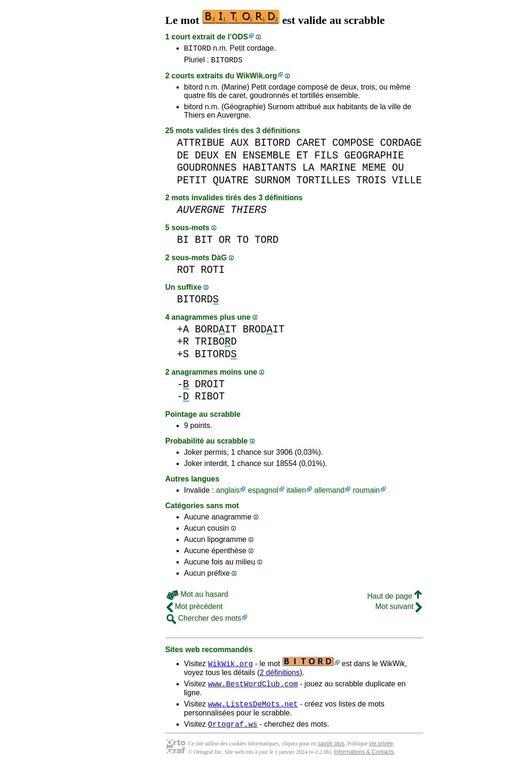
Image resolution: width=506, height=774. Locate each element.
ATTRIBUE (201, 145)
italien (296, 493)
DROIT (210, 387)
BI (183, 242)
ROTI (213, 272)
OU (398, 170)
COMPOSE (353, 145)
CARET (311, 145)
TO (243, 242)
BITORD (197, 49)
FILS (326, 158)
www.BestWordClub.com (253, 688)
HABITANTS (269, 170)
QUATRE (231, 183)
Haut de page (394, 599)
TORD (267, 242)
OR (225, 242)
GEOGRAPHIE (374, 158)
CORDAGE (401, 145)
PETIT (192, 183)
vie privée (381, 750)
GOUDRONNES (207, 170)
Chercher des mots (204, 621)
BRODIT (263, 332)
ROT (186, 272)
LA (308, 170)
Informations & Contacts (364, 759)
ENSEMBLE (266, 158)
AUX (240, 145)
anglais (228, 493)
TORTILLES (323, 183)
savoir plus (331, 750)
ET (302, 158)
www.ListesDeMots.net (253, 709)
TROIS (371, 183)
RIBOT (210, 399)
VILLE (407, 183)
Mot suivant (398, 609)
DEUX (207, 158)
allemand (329, 493)
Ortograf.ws (232, 731)
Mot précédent (195, 609)
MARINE (338, 170)
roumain (366, 493)
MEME (374, 170)
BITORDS (226, 62)
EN (231, 158)
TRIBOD (215, 344)
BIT (204, 242)
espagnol (263, 493)
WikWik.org (256, 79)
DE (183, 158)
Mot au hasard (197, 597)
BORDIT (215, 332)
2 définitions (280, 675)
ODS (240, 37)
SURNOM (273, 183)
